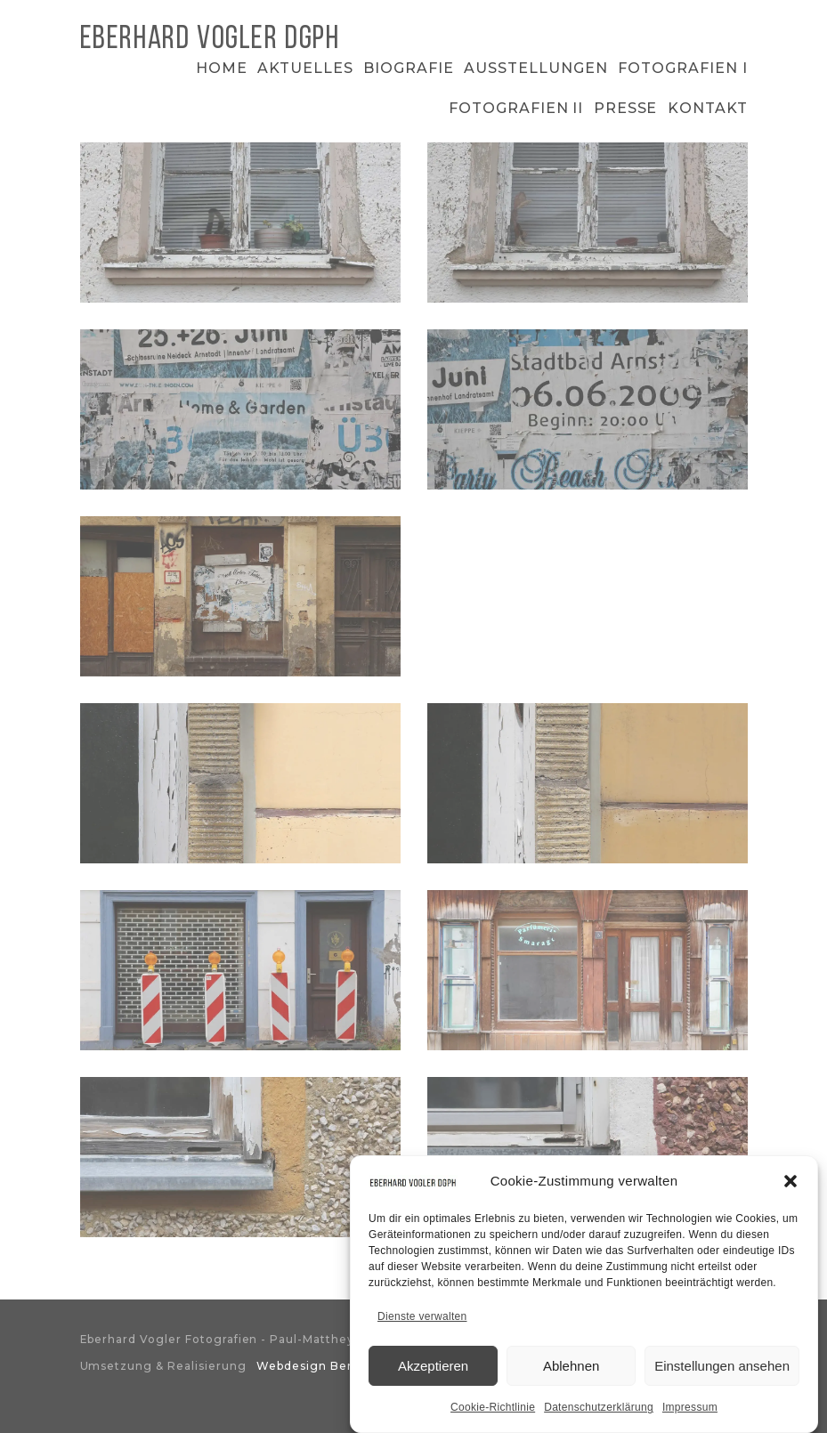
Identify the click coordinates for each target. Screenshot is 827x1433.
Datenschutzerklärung (598, 1412)
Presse (626, 108)
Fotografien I (682, 68)
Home (221, 68)
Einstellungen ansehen (722, 1371)
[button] (790, 1186)
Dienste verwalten (421, 1322)
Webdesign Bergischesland (341, 1365)
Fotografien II (516, 108)
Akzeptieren (433, 1371)
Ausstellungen (535, 68)
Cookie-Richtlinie (492, 1412)
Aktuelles (305, 68)
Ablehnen (571, 1371)
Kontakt (708, 108)
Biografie (408, 68)
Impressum (690, 1412)
